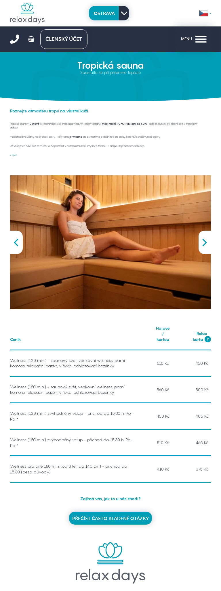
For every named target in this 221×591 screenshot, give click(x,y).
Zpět (13, 155)
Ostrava (104, 13)
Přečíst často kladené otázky (110, 518)
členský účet (63, 39)
